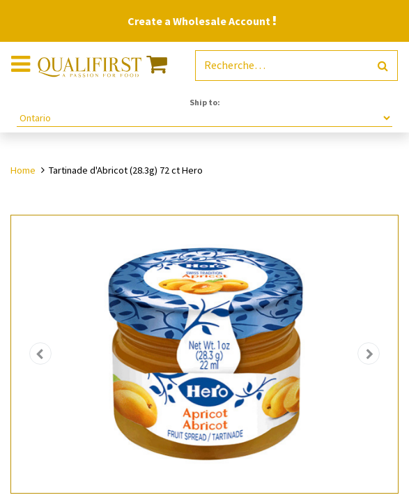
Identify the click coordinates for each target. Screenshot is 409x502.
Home (23, 170)
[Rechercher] (383, 66)
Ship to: (205, 102)
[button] (40, 354)
